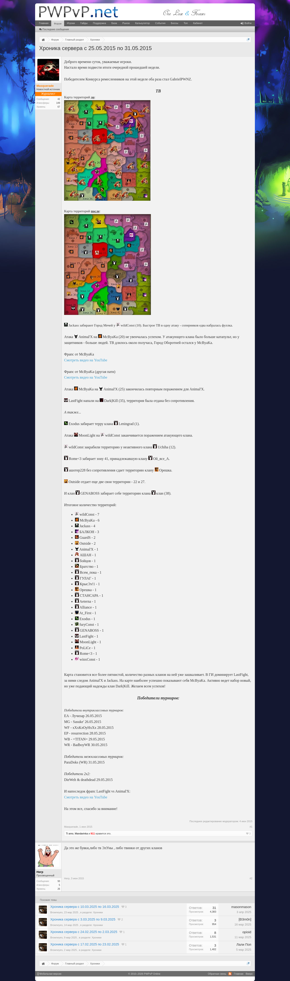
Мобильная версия (49, 973)
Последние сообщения (54, 29)
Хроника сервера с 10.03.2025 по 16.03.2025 (84, 907)
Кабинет (198, 23)
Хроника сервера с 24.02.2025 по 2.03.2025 (83, 932)
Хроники (98, 912)
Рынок (126, 23)
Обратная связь (217, 973)
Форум (57, 23)
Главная (43, 23)
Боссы (174, 23)
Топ (186, 23)
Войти (246, 23)
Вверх (249, 973)
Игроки (71, 23)
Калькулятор (142, 23)
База (114, 23)
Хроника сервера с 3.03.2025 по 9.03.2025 (82, 919)
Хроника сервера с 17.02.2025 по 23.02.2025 (84, 944)
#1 (251, 826)
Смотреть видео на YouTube (85, 360)
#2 (251, 878)
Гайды (83, 23)
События (160, 23)
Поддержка (99, 23)
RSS (230, 973)
